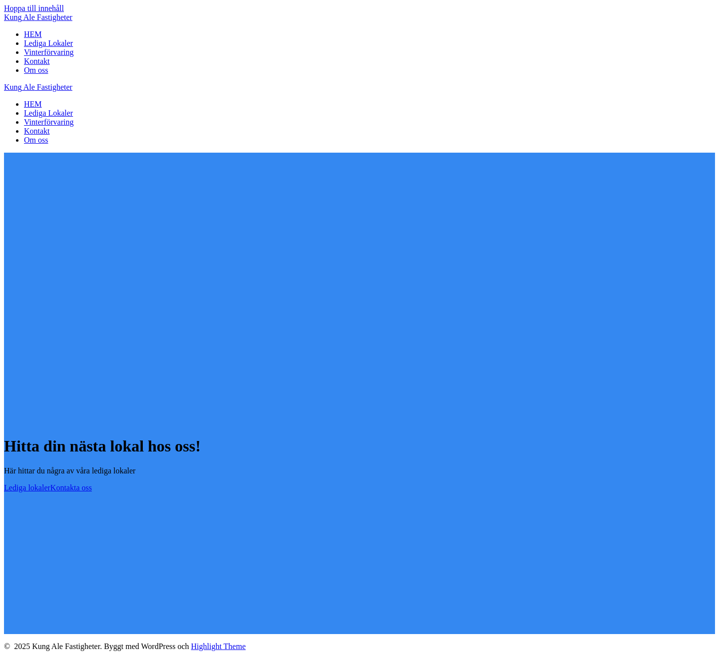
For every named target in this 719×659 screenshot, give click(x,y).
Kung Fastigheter (38, 17)
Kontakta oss (71, 487)
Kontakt (37, 61)
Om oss (36, 70)
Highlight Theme (218, 646)
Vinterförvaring (48, 52)
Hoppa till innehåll (34, 8)
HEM (33, 34)
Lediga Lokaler (48, 43)
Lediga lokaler (27, 487)
